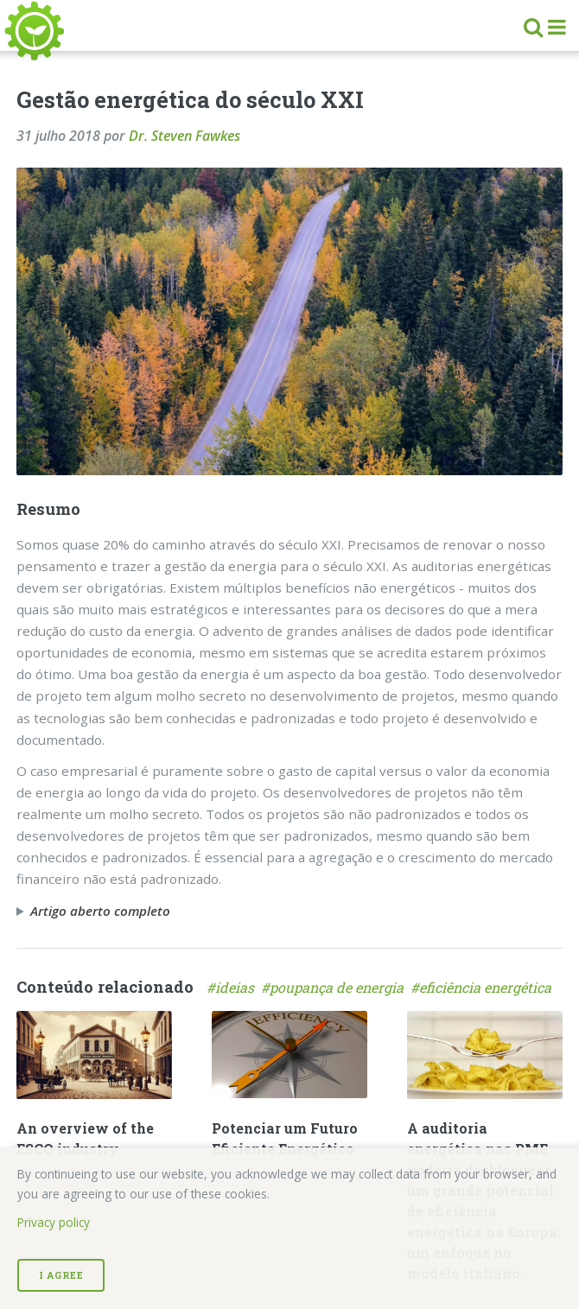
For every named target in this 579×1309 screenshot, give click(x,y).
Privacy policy (53, 1222)
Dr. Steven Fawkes (184, 135)
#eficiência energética (482, 987)
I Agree (61, 1275)
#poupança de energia (335, 987)
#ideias (234, 987)
